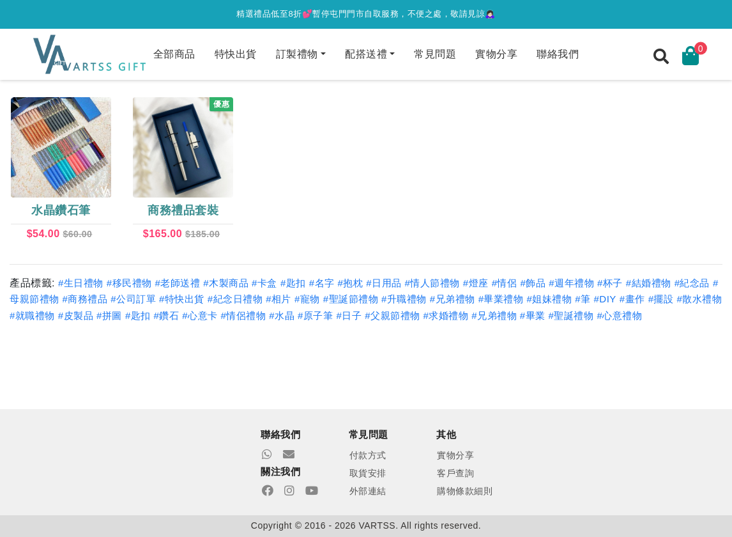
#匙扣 (293, 282)
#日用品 (383, 282)
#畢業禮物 (501, 298)
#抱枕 (350, 282)
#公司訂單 (133, 298)
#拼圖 (109, 315)
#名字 (322, 282)
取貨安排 (367, 473)
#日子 (349, 315)
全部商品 (174, 54)
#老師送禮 (177, 282)
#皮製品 (75, 315)
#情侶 (504, 282)
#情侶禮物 (243, 315)
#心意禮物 (619, 315)
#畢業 (532, 315)
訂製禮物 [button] (297, 54)
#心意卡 (199, 315)
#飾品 (532, 282)
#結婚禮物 (648, 282)
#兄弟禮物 (452, 298)
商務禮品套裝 (183, 210)
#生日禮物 (80, 282)
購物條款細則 (464, 491)
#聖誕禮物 (571, 315)
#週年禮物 (571, 282)
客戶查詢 (455, 473)
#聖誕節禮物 (350, 298)
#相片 (278, 298)
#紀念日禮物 (235, 298)
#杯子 (610, 282)
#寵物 (307, 298)
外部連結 (367, 491)
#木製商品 (225, 282)
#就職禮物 (32, 315)
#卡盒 (264, 282)
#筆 (582, 298)
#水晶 (281, 315)
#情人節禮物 (432, 282)
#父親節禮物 (392, 315)
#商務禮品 (84, 298)
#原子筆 (315, 315)
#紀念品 (692, 282)
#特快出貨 (181, 298)
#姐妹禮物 (549, 298)
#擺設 (661, 298)
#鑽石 (166, 315)
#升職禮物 (404, 298)
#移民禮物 (129, 282)
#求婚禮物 (445, 315)
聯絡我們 (558, 54)
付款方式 (367, 455)
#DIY (605, 298)
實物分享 (496, 54)
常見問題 (435, 54)
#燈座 (476, 282)
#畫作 (632, 298)
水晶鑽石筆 (61, 210)
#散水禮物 (699, 298)
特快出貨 (236, 54)
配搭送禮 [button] (366, 54)
